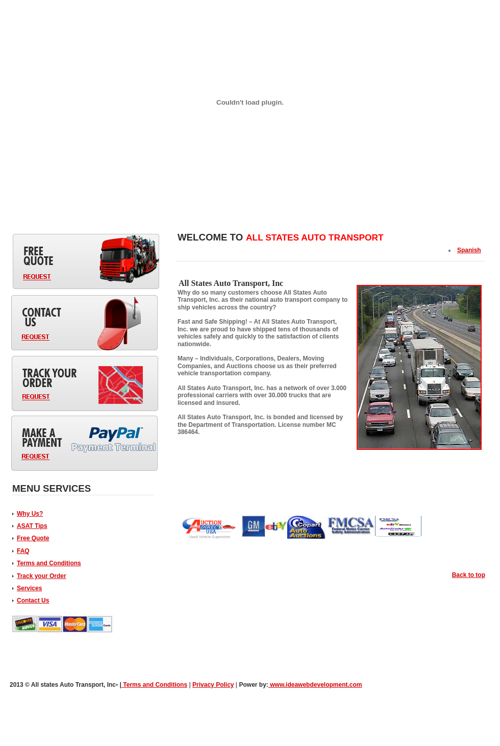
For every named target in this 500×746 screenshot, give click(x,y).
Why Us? (30, 513)
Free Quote (33, 538)
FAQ (23, 551)
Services (29, 588)
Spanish (469, 250)
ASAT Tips (32, 526)
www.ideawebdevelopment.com (315, 684)
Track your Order (41, 576)
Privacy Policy (213, 684)
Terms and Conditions (49, 563)
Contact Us (33, 600)
